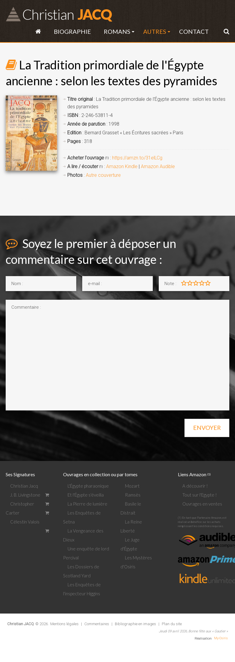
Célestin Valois (24, 521)
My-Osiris (221, 638)
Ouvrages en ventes (202, 503)
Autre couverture (103, 175)
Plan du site (172, 624)
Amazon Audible (158, 166)
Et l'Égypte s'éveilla (86, 494)
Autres (154, 31)
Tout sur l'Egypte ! (199, 494)
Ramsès (133, 494)
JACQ (67, 14)
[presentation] (51, 426)
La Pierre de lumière (87, 503)
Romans (117, 31)
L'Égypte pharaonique (88, 485)
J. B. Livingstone (25, 494)
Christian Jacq (24, 485)
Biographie (72, 31)
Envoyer (207, 427)
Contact (194, 31)
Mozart (132, 485)
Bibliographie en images (135, 624)
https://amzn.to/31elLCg (137, 158)
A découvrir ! (195, 485)
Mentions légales (64, 624)
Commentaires (96, 624)
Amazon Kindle (122, 166)
